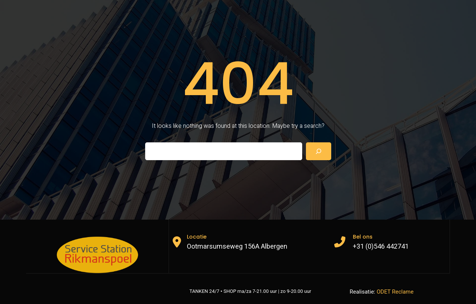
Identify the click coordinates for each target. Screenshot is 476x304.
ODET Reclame (395, 291)
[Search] (318, 151)
